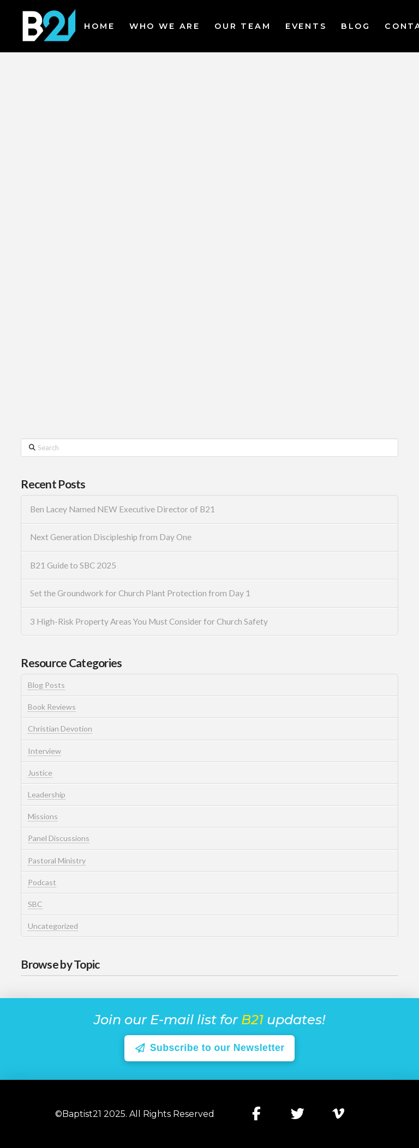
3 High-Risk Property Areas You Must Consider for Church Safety (150, 621)
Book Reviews (52, 706)
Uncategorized (53, 926)
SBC (35, 904)
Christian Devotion (60, 728)
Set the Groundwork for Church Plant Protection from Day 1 (140, 593)
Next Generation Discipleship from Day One (110, 537)
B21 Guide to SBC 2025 (73, 565)
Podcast (42, 882)
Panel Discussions (58, 838)
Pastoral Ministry (57, 860)
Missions (43, 816)
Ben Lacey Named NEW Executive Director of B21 (122, 509)
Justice (40, 772)
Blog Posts (46, 685)
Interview (44, 751)
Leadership (46, 794)
